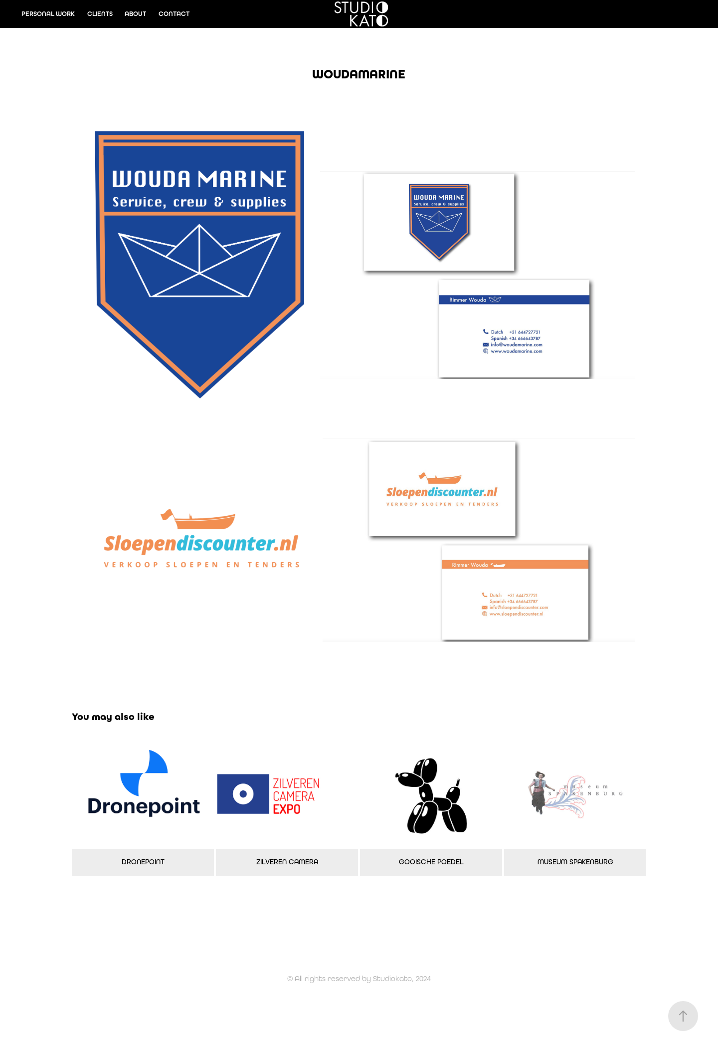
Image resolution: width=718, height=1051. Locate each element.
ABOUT (135, 13)
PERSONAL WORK (48, 13)
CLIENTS (100, 13)
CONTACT (174, 13)
